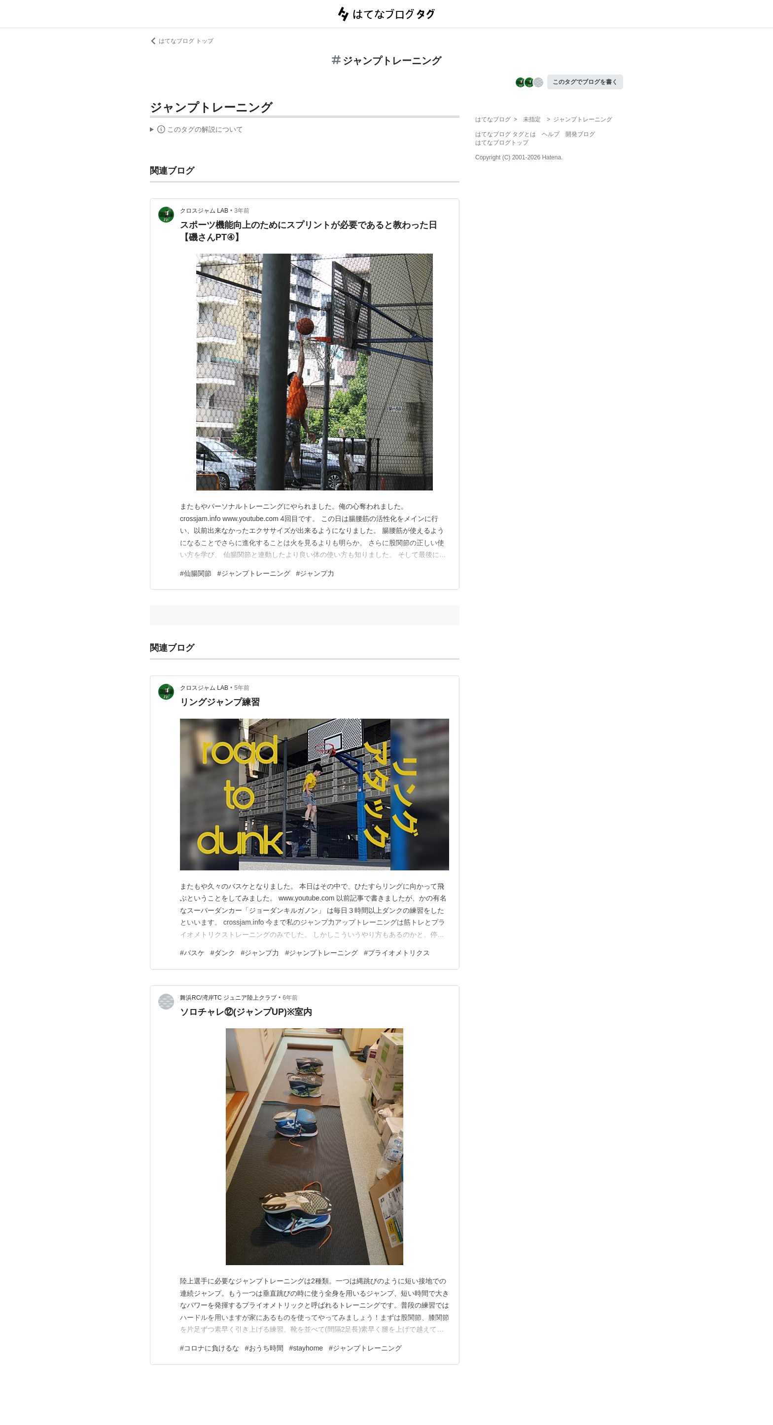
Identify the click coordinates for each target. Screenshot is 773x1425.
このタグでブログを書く (585, 81)
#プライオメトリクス (397, 953)
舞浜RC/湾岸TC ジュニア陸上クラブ (228, 997)
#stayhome (306, 1348)
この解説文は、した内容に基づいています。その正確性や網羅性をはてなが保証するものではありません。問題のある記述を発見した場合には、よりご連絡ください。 (196, 131)
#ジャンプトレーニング (253, 573)
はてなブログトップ (501, 142)
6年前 (290, 997)
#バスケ (192, 953)
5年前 (241, 687)
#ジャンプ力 (315, 573)
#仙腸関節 (195, 573)
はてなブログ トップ (181, 41)
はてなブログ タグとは (505, 134)
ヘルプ (551, 134)
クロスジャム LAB (204, 210)
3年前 (241, 210)
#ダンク (223, 953)
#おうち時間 (264, 1348)
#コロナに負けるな (209, 1348)
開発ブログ (580, 134)
